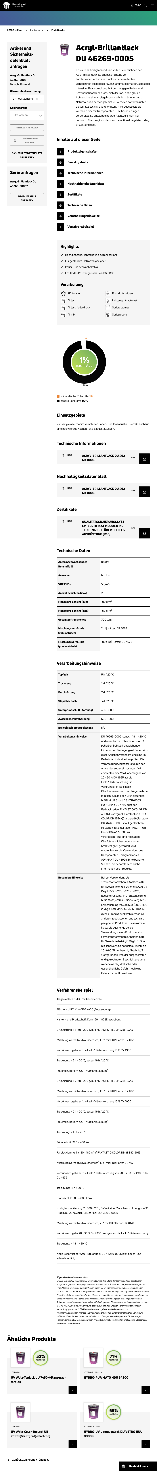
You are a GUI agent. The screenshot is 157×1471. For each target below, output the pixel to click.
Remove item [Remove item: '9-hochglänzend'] (36, 99)
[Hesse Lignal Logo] (14, 5)
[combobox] (27, 99)
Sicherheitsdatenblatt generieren (27, 155)
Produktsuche (36, 30)
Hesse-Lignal (14, 30)
